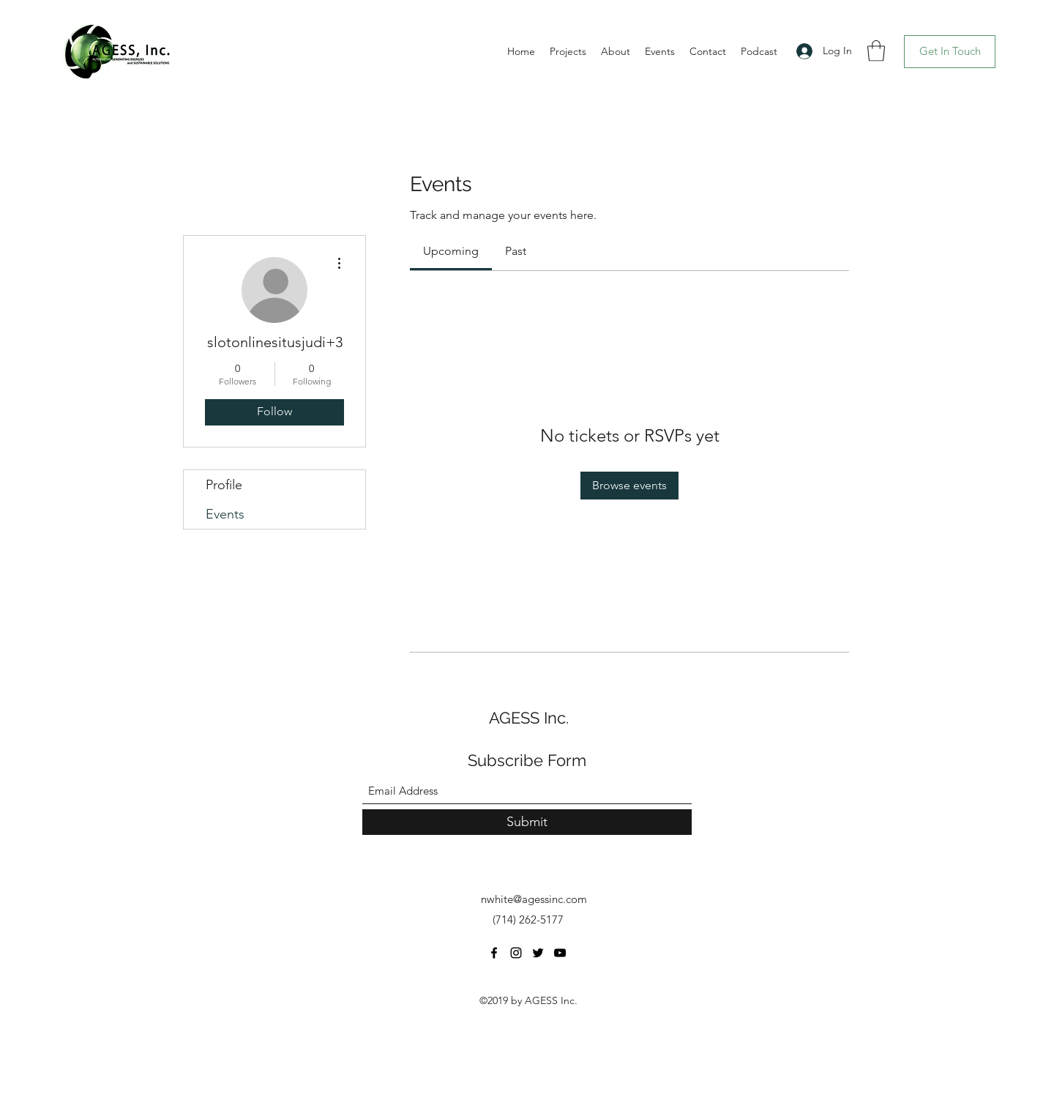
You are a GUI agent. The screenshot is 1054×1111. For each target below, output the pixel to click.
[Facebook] (494, 952)
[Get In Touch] (949, 51)
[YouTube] (560, 952)
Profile (224, 485)
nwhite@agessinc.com (534, 899)
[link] (451, 251)
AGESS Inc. (529, 717)
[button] (876, 51)
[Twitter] (538, 952)
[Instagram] (516, 952)
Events (225, 514)
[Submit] (527, 822)
